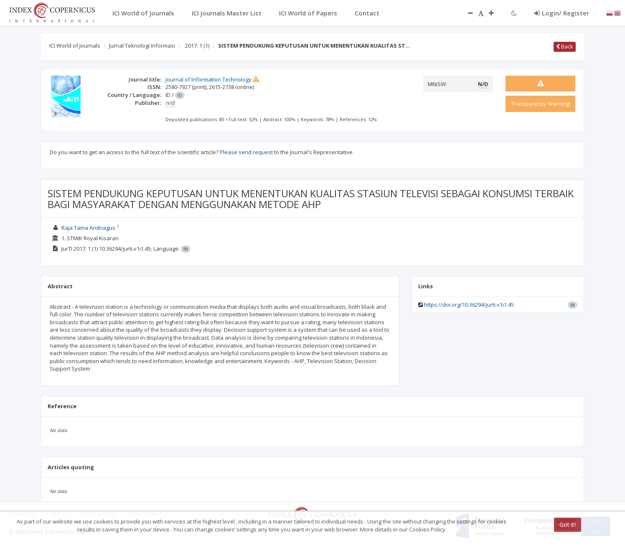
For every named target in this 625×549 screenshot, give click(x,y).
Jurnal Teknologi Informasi (142, 45)
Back (564, 46)
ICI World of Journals (74, 45)
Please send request (246, 152)
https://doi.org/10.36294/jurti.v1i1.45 (469, 304)
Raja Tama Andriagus (88, 227)
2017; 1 (197, 45)
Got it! (567, 525)
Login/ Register (561, 13)
